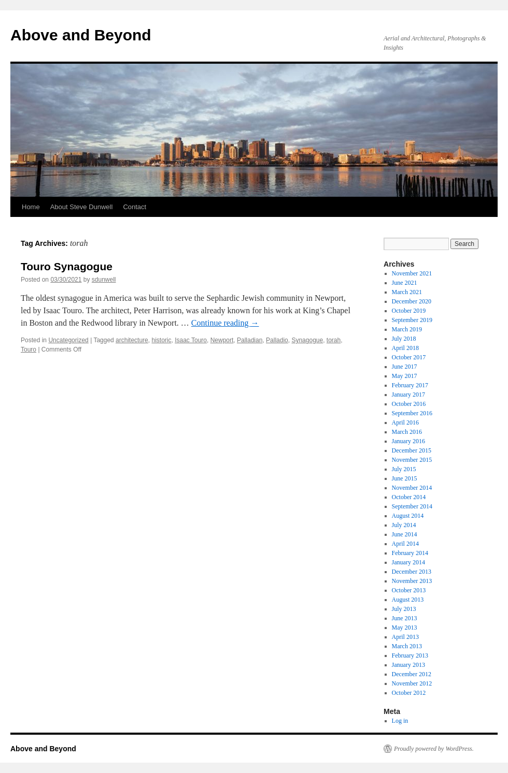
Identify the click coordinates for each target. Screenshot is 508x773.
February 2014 (410, 553)
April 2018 (405, 348)
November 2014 (412, 487)
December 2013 (411, 571)
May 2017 (404, 376)
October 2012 (409, 692)
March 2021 (407, 292)
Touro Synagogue (66, 266)
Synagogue (307, 340)
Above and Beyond (80, 34)
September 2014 (412, 506)
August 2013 (408, 599)
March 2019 (407, 329)
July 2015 (404, 469)
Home (31, 207)
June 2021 (404, 282)
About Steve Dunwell (81, 207)
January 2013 (408, 664)
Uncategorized (68, 340)
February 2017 (410, 385)
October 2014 (409, 497)
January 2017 (408, 394)
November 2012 (412, 683)
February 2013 (410, 655)
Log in (400, 720)
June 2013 (404, 618)
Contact (134, 207)
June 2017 (404, 366)
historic (161, 340)
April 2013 (405, 636)
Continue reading (225, 322)
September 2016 (412, 413)
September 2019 (412, 320)
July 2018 (404, 338)
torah (334, 340)
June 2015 (404, 478)
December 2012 (411, 674)
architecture (132, 340)
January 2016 (408, 441)
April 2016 (405, 422)
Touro (28, 349)
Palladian (249, 340)
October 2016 (409, 403)
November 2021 (412, 273)
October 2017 (409, 357)
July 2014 (404, 525)
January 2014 (408, 562)
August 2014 (408, 515)
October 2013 (409, 590)
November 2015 (412, 459)
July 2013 (404, 608)
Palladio (277, 340)
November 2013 (412, 581)
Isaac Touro (191, 340)
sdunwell (104, 279)
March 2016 (407, 431)
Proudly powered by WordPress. (434, 748)
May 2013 (404, 627)
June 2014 (404, 534)
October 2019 (409, 310)
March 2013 (407, 646)
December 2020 (411, 301)
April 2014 (405, 543)
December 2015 (411, 450)
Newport (222, 340)
